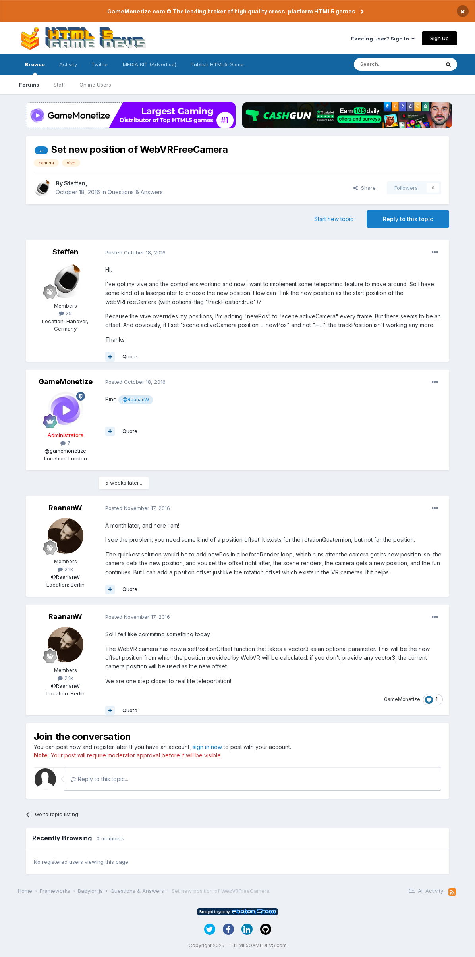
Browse (35, 68)
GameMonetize (66, 381)
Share (364, 188)
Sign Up (439, 38)
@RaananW (135, 399)
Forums (29, 84)
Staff (59, 84)
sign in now (207, 746)
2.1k (65, 569)
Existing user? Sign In (383, 38)
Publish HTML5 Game (217, 64)
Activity (68, 64)
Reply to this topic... (99, 779)
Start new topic (333, 219)
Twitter (99, 64)
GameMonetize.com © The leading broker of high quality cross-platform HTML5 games (231, 11)
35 (65, 313)
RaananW (65, 508)
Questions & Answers (135, 192)
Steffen (74, 183)
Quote (129, 356)
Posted (135, 252)
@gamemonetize (65, 450)
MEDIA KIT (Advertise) (149, 64)
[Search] (397, 64)
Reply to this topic (408, 219)
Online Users (95, 84)
